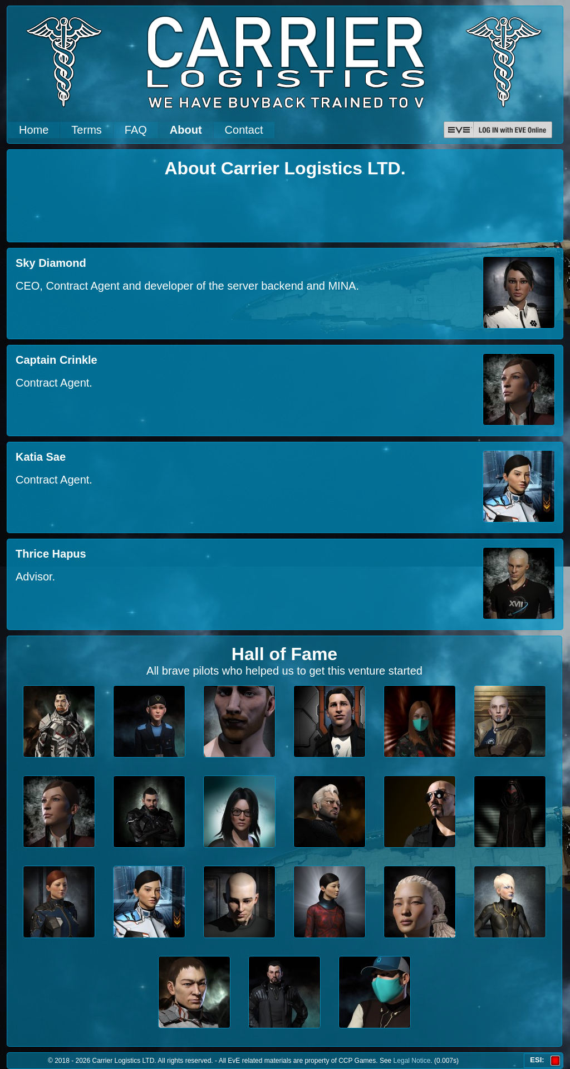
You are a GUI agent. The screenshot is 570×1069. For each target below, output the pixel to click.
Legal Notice (412, 1061)
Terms (86, 130)
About (186, 130)
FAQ (136, 130)
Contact (244, 130)
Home (33, 130)
